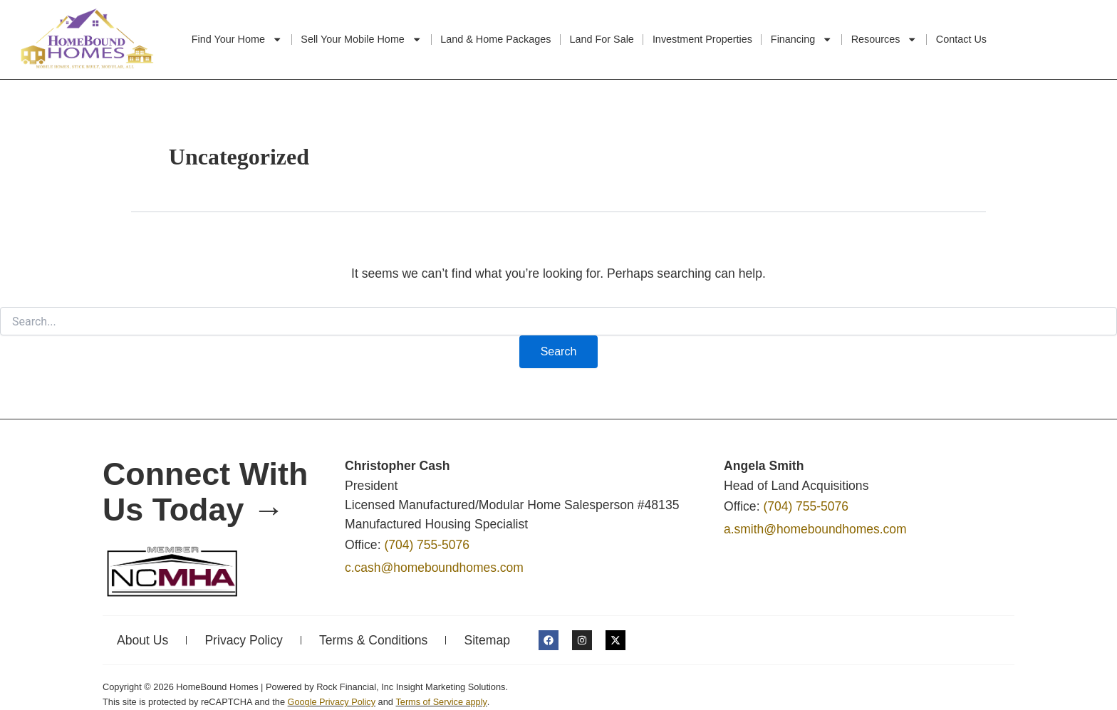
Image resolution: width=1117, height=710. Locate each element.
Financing (802, 39)
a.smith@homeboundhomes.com (816, 530)
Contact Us (961, 39)
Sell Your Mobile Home (361, 39)
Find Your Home (237, 39)
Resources (884, 39)
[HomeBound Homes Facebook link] (548, 640)
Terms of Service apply (442, 701)
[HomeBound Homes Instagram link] (582, 640)
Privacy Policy (243, 640)
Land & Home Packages (495, 39)
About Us (142, 640)
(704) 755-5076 (426, 545)
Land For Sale (601, 39)
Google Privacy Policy (332, 701)
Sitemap (487, 640)
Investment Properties (702, 39)
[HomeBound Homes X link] (615, 640)
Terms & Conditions (373, 640)
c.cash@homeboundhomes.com (435, 568)
